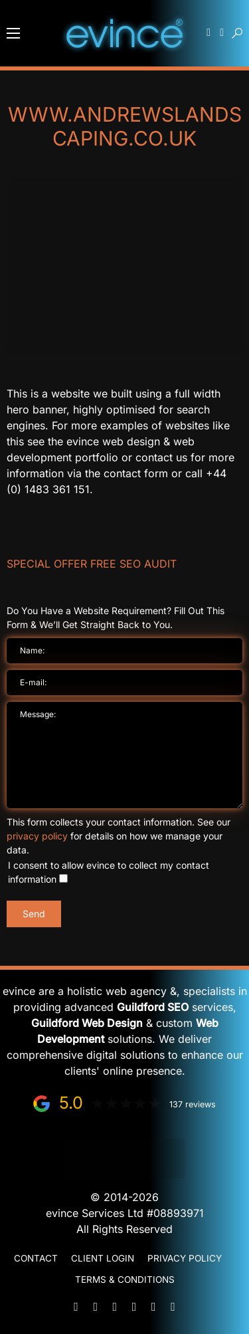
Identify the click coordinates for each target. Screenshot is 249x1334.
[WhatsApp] (115, 1307)
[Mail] (76, 1307)
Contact (36, 1258)
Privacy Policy (184, 1258)
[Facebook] (153, 1307)
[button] (13, 33)
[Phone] (96, 1307)
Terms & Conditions (125, 1279)
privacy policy (37, 835)
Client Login (102, 1258)
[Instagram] (173, 1307)
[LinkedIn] (134, 1307)
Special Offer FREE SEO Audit (92, 563)
